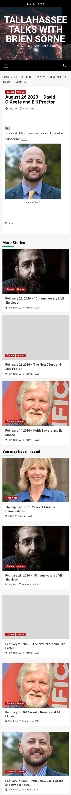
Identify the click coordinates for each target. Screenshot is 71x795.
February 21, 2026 (30, 374)
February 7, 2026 (30, 790)
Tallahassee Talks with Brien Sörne (35, 29)
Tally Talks (14, 108)
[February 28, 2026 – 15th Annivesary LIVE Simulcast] (35, 271)
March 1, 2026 (25, 516)
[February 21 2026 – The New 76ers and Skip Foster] (35, 337)
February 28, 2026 (30, 308)
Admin (11, 516)
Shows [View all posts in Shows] (20, 92)
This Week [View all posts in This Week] (11, 498)
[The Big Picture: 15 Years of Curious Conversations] (35, 480)
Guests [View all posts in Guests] (10, 92)
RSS (24, 139)
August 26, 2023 (31, 108)
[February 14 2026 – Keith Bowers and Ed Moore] (35, 403)
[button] (6, 65)
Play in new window (33, 133)
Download (57, 133)
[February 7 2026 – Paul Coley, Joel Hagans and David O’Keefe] (35, 754)
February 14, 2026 (30, 440)
